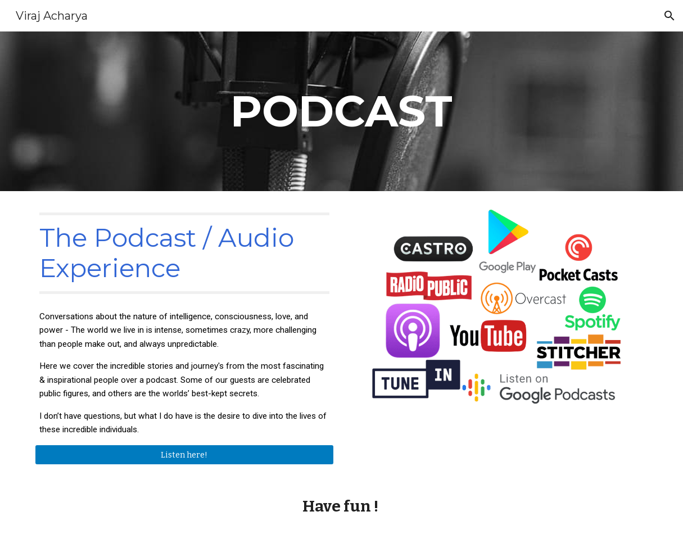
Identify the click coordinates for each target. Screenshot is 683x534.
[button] (669, 15)
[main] (341, 111)
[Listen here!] (184, 454)
